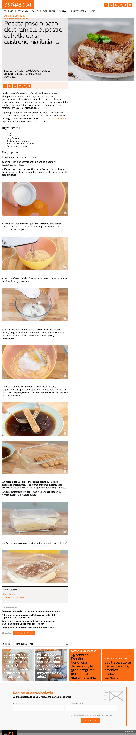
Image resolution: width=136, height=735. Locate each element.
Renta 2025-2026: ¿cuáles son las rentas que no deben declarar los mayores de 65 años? (50, 665)
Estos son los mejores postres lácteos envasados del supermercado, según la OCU (28, 616)
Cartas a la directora (84, 651)
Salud (35, 11)
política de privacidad (103, 715)
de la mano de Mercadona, (54, 118)
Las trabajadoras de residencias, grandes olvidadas (118, 666)
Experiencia (49, 11)
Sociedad (9, 11)
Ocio (92, 11)
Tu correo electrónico (75, 703)
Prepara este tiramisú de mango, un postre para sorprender (31, 611)
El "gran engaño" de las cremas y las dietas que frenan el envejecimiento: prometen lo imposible (17, 663)
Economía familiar (48, 649)
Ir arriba (128, 731)
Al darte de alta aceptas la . (91, 715)
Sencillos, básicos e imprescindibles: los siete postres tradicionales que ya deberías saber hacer (29, 622)
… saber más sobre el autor (13, 598)
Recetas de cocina (24, 633)
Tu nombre (18, 703)
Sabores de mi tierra (110, 11)
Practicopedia (78, 11)
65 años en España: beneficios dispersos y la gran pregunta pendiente (83, 664)
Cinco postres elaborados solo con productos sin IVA (28, 627)
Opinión (63, 11)
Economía (23, 11)
